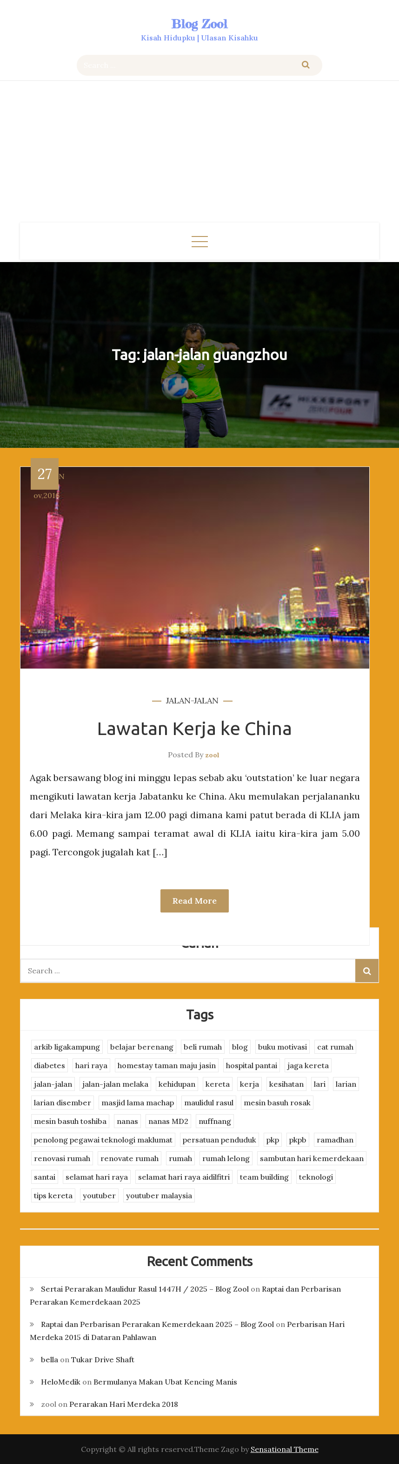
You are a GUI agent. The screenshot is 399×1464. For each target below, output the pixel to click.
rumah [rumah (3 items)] (180, 1158)
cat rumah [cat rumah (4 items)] (335, 1046)
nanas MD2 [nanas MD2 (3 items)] (168, 1121)
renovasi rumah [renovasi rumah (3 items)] (62, 1158)
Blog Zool (199, 24)
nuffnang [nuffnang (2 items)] (215, 1121)
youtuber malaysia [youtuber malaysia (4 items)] (159, 1195)
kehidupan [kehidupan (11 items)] (177, 1084)
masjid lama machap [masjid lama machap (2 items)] (137, 1102)
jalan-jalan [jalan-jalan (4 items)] (53, 1084)
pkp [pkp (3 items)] (272, 1139)
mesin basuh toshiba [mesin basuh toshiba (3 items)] (70, 1121)
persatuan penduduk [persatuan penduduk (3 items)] (219, 1139)
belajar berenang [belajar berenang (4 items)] (141, 1046)
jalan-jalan (192, 700)
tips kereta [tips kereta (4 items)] (53, 1195)
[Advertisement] (199, 153)
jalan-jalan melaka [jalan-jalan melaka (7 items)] (115, 1084)
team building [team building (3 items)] (264, 1177)
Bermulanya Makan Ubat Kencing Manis (165, 1381)
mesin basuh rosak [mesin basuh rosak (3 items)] (277, 1102)
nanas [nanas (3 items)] (127, 1121)
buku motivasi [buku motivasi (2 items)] (282, 1046)
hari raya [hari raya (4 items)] (91, 1065)
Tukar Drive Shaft (102, 1359)
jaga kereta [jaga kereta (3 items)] (308, 1065)
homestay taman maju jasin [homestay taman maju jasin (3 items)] (167, 1065)
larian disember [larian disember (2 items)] (62, 1102)
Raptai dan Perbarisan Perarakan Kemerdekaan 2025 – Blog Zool (157, 1324)
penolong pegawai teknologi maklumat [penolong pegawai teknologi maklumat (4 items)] (103, 1139)
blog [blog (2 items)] (240, 1046)
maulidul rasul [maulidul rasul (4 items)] (208, 1102)
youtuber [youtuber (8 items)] (99, 1195)
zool (212, 755)
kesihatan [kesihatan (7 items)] (286, 1084)
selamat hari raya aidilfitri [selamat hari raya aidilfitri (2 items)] (184, 1177)
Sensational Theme (285, 1449)
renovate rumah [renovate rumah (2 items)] (129, 1158)
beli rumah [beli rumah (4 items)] (203, 1046)
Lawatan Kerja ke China (194, 728)
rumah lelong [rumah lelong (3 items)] (226, 1158)
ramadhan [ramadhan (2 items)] (335, 1139)
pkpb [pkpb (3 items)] (297, 1139)
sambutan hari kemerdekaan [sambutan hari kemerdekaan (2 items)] (312, 1158)
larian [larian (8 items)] (346, 1084)
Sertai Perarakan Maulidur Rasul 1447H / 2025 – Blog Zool (145, 1288)
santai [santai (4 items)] (44, 1177)
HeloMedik (60, 1381)
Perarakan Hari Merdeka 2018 (123, 1404)
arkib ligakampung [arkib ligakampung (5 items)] (67, 1046)
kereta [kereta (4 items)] (218, 1084)
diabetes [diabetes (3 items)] (49, 1065)
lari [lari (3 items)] (320, 1084)
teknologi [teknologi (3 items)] (316, 1177)
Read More (195, 900)
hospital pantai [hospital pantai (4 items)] (251, 1065)
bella (49, 1359)
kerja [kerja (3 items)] (249, 1084)
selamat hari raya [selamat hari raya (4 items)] (97, 1177)
